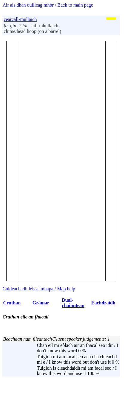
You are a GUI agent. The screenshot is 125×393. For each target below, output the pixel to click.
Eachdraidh (103, 302)
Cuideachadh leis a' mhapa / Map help (38, 288)
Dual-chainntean (73, 303)
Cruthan (12, 302)
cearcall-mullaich (20, 19)
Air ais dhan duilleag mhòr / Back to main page (47, 4)
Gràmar (41, 302)
